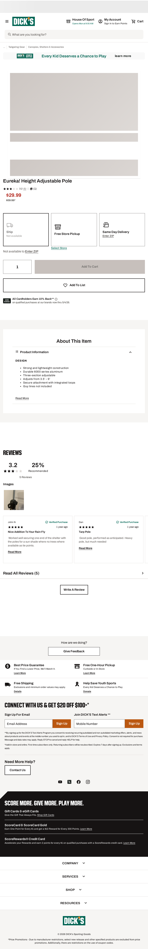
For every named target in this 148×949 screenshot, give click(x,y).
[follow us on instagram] (88, 782)
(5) (24, 188)
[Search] (77, 34)
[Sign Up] (62, 723)
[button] (59, 248)
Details (17, 691)
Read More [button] (22, 398)
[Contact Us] (18, 770)
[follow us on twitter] (69, 782)
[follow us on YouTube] (60, 782)
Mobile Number (87, 723)
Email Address (17, 723)
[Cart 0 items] (138, 21)
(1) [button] (33, 188)
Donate (87, 691)
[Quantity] (17, 267)
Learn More (123, 56)
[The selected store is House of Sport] (81, 21)
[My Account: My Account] (113, 21)
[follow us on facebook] (78, 782)
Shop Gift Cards (45, 815)
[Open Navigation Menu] (7, 21)
